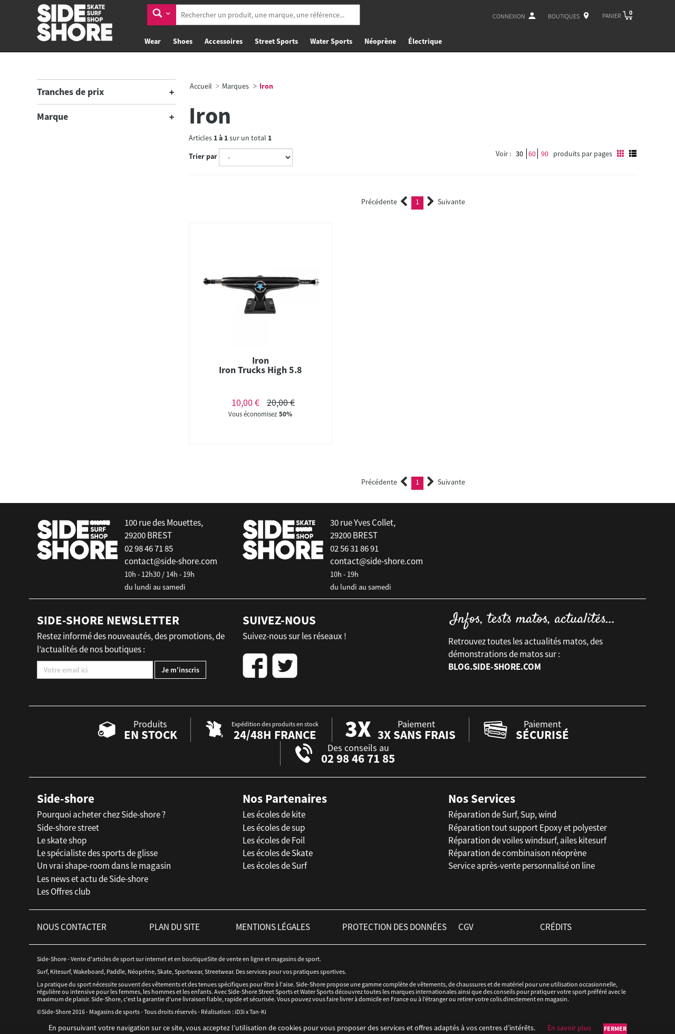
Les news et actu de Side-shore (92, 879)
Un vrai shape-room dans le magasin (104, 865)
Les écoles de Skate (278, 853)
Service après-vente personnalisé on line (521, 865)
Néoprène (380, 41)
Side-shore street (68, 827)
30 (519, 153)
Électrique (425, 41)
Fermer (615, 1028)
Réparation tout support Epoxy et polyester (527, 827)
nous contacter (72, 927)
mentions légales (273, 927)
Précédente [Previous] (384, 201)
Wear (152, 41)
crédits (556, 927)
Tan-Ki (257, 1012)
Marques (235, 86)
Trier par (203, 156)
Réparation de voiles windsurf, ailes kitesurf (527, 840)
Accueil (201, 86)
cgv (466, 927)
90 (544, 153)
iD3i (240, 1012)
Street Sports (276, 41)
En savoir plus (569, 1027)
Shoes (182, 41)
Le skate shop (61, 840)
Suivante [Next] (446, 201)
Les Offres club (63, 891)
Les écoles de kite (274, 814)
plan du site (174, 927)
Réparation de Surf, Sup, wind (502, 814)
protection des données (394, 927)
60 (532, 153)
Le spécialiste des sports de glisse (97, 853)
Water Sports (331, 41)
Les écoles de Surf (275, 865)
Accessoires (224, 41)
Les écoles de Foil (274, 840)
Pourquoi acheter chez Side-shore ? (101, 814)
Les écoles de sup (274, 827)
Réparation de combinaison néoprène (517, 853)
